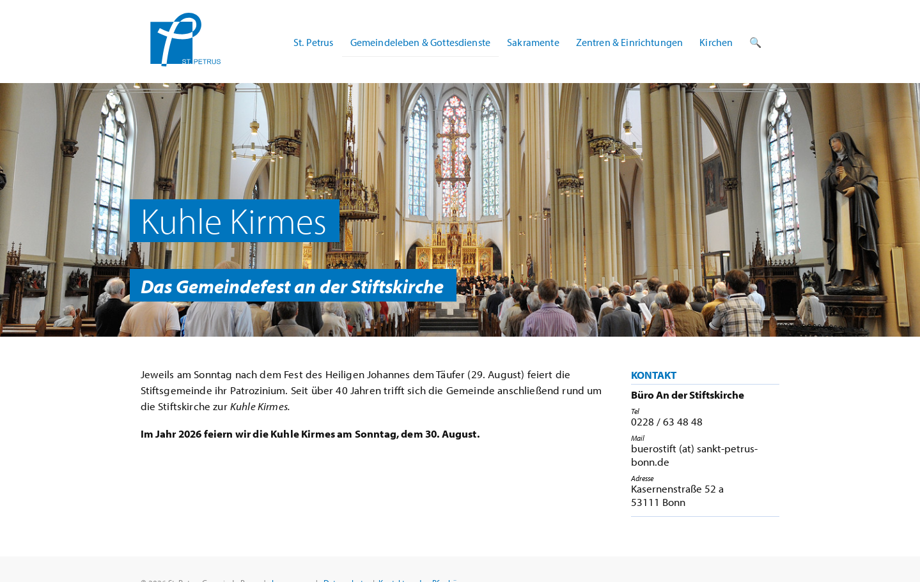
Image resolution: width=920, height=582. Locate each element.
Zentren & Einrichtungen (629, 42)
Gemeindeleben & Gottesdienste (420, 42)
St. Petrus (313, 42)
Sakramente (533, 42)
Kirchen (716, 42)
